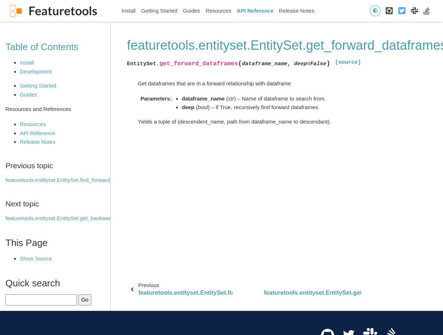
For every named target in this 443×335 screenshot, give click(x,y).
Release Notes (296, 11)
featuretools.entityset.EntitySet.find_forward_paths (65, 180)
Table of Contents (41, 46)
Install (129, 11)
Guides (191, 11)
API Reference (255, 11)
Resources (219, 11)
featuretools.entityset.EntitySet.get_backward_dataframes (74, 218)
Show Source (36, 258)
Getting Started (159, 11)
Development (36, 71)
